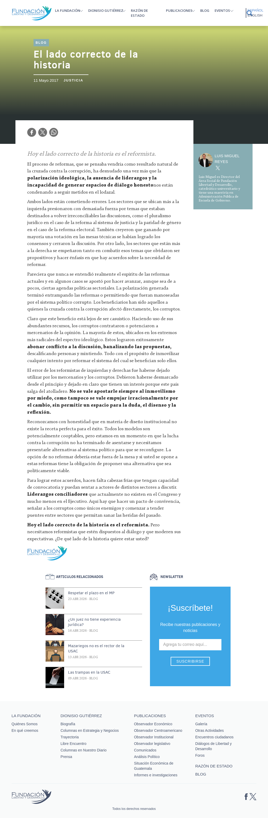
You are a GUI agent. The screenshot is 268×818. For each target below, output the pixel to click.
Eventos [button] (222, 10)
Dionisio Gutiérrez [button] (105, 10)
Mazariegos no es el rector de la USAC (96, 648)
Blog (204, 10)
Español (255, 10)
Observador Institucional (154, 737)
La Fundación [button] (67, 10)
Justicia (73, 80)
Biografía (67, 724)
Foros (200, 755)
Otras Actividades (209, 730)
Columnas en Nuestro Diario (83, 750)
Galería (201, 724)
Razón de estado (139, 13)
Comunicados (145, 750)
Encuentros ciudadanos (214, 737)
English (255, 15)
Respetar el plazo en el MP (91, 593)
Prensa (66, 757)
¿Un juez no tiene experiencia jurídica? (94, 622)
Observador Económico (153, 724)
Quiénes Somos (25, 724)
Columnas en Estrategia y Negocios (89, 730)
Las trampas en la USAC (89, 672)
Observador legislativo (152, 743)
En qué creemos (25, 730)
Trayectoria (69, 737)
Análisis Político (147, 757)
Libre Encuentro (73, 743)
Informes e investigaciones (155, 775)
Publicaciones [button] (179, 10)
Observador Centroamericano (158, 730)
